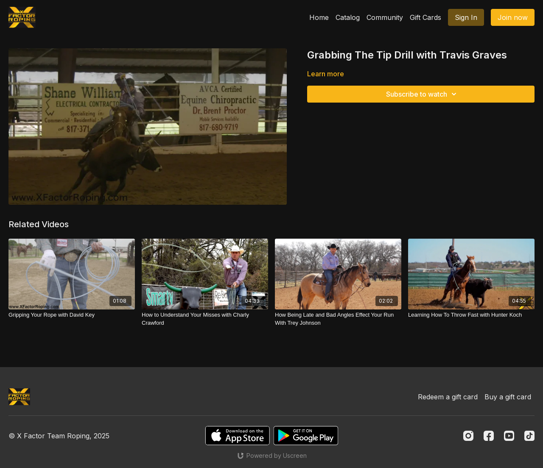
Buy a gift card (507, 397)
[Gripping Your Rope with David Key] (71, 315)
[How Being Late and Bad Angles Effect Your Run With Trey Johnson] (338, 319)
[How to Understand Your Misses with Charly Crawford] (205, 319)
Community (385, 17)
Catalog (348, 17)
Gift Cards (425, 17)
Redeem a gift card (448, 397)
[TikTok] (529, 436)
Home (319, 17)
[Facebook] (489, 436)
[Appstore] (237, 435)
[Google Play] (306, 435)
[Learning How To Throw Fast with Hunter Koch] (471, 315)
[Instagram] (468, 436)
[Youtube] (509, 436)
